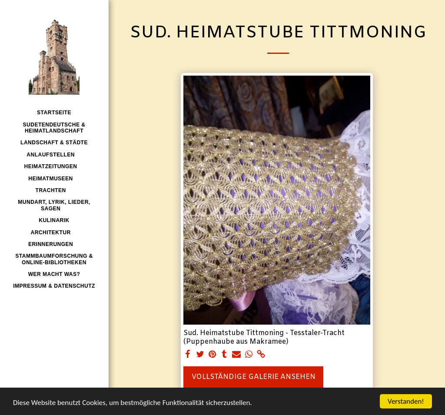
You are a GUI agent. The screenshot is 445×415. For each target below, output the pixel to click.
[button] (54, 154)
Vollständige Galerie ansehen (253, 377)
